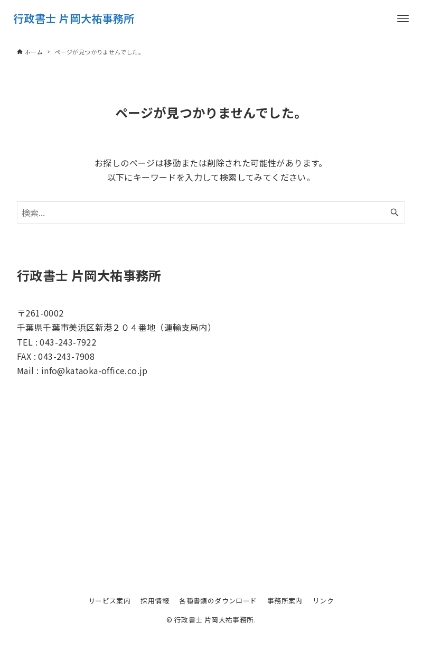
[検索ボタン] (394, 212)
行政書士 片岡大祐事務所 (74, 18)
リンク (323, 601)
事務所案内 (285, 601)
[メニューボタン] (403, 18)
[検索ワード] (211, 212)
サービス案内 (109, 601)
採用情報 (154, 601)
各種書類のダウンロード (218, 601)
